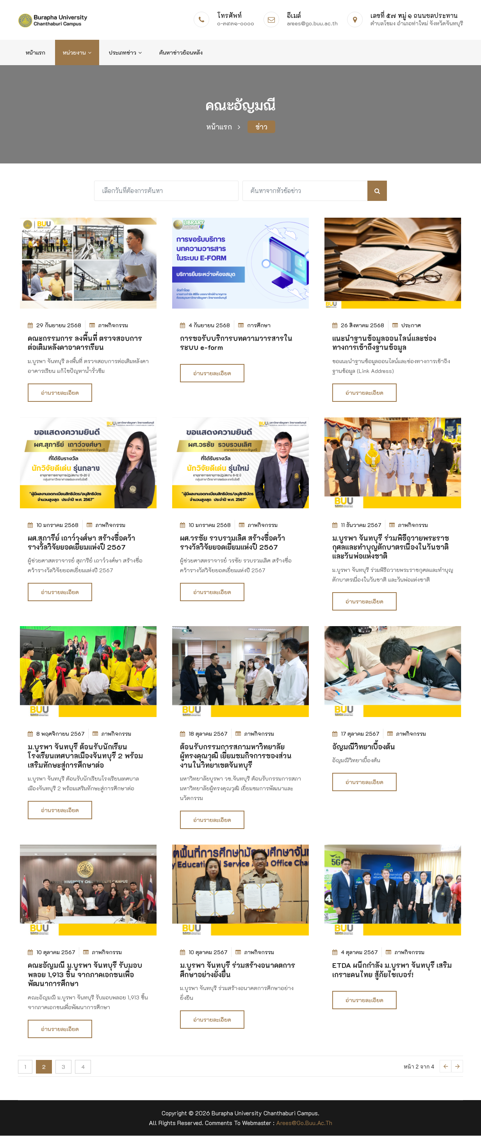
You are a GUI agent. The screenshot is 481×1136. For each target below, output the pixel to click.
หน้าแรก (35, 52)
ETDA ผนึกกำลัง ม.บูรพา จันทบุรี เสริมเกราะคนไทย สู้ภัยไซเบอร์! (392, 970)
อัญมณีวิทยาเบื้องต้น (363, 747)
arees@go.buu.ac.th (304, 1123)
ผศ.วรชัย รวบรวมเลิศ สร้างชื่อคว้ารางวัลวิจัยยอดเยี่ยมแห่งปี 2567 (232, 543)
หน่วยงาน (77, 52)
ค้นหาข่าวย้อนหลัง (181, 52)
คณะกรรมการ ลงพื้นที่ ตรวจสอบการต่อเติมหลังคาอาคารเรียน (85, 343)
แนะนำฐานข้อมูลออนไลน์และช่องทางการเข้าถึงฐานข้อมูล (384, 343)
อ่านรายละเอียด (60, 393)
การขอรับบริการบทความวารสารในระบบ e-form (236, 343)
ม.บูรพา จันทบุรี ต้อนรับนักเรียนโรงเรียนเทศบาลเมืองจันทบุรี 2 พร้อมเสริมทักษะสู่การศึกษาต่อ (85, 756)
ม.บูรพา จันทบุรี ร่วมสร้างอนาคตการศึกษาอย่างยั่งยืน (237, 970)
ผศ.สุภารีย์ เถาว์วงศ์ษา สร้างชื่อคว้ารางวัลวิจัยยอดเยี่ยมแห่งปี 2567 (81, 543)
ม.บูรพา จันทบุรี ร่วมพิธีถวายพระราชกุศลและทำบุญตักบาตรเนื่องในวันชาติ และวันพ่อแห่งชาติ (390, 547)
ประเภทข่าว (125, 52)
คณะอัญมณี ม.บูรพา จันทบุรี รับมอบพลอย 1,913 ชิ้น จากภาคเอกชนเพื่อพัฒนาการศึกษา (85, 975)
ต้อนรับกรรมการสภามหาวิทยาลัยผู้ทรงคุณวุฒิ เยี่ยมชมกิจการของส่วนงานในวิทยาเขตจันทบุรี (236, 756)
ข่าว (261, 127)
